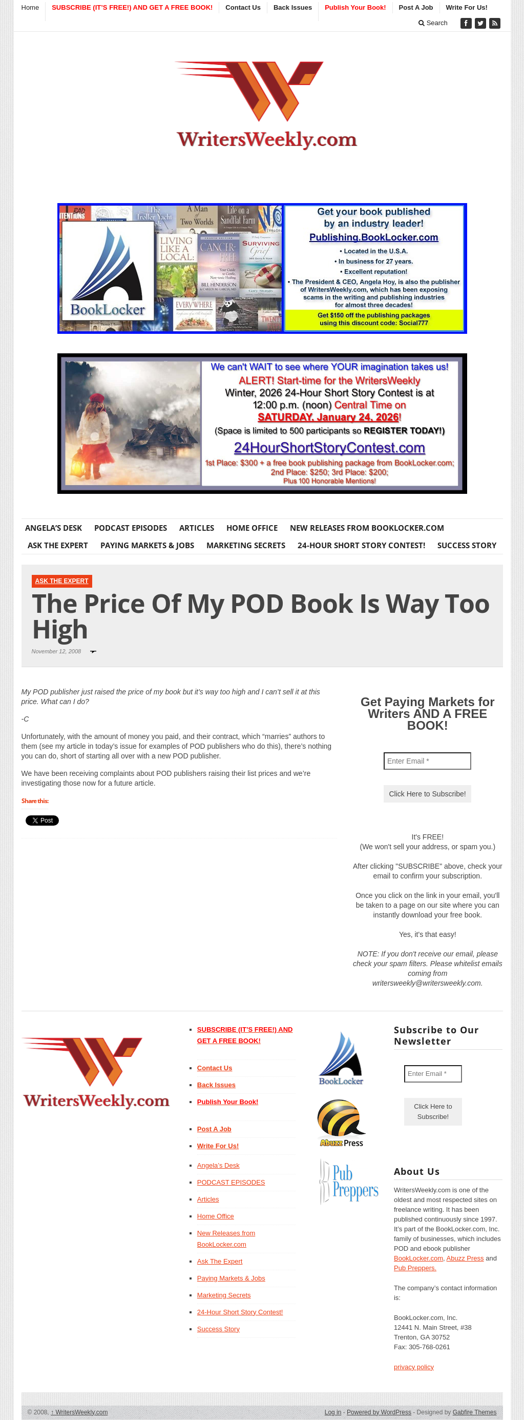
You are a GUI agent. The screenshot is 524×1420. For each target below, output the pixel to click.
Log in (333, 1412)
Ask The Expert (58, 545)
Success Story (466, 545)
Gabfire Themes (475, 1412)
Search (433, 23)
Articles (196, 528)
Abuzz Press (465, 1258)
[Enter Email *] (427, 761)
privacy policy (414, 1367)
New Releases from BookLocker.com (367, 528)
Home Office (252, 528)
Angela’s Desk (53, 528)
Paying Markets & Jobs (147, 545)
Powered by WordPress (379, 1412)
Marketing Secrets (245, 545)
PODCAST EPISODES (130, 528)
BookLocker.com (418, 1258)
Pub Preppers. (415, 1268)
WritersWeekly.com (79, 1412)
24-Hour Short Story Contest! (361, 545)
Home (30, 7)
